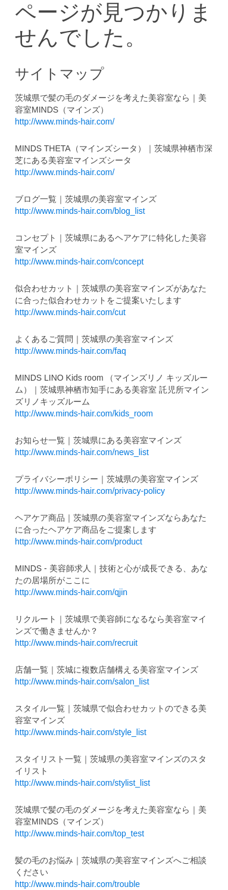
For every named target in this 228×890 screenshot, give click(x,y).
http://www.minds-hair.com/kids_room (84, 413)
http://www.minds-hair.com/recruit (76, 643)
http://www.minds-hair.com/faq (70, 351)
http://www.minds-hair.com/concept (79, 261)
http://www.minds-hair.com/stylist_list (82, 783)
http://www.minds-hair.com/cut (70, 312)
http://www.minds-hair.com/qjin (71, 592)
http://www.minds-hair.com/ (64, 121)
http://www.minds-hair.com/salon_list (82, 681)
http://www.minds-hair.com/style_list (80, 732)
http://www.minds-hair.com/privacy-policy (90, 491)
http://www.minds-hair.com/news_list (82, 452)
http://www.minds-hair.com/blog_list (80, 211)
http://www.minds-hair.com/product (78, 541)
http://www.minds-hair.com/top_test (79, 833)
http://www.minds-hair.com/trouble (77, 884)
